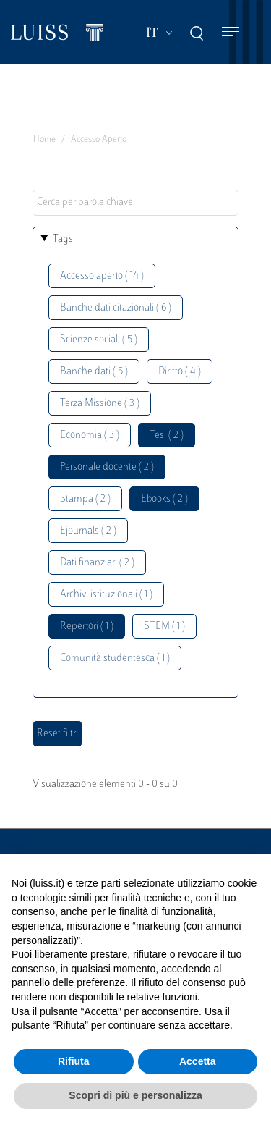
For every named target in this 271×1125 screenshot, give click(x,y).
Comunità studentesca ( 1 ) (115, 658)
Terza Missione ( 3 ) (99, 403)
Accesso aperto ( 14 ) (102, 276)
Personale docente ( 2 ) (107, 467)
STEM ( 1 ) (164, 626)
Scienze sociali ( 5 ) (98, 339)
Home (44, 139)
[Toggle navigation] (230, 32)
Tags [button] (63, 239)
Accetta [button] (197, 1061)
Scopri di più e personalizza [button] (135, 1095)
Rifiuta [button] (74, 1061)
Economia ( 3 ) (89, 435)
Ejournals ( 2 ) (88, 531)
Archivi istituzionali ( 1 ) (106, 594)
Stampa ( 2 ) (85, 499)
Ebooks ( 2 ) (164, 499)
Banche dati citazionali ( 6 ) (115, 308)
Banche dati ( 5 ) (94, 371)
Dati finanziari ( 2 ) (97, 562)
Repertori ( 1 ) (86, 626)
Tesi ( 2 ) (167, 435)
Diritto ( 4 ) (179, 371)
